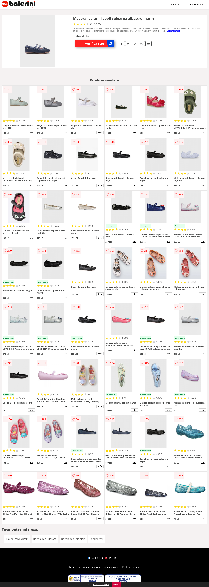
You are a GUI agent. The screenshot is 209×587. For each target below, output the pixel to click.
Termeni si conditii (79, 567)
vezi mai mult (173, 30)
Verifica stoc (99, 43)
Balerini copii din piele (73, 539)
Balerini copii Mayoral (45, 539)
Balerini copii (196, 4)
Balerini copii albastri (17, 539)
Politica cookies (130, 567)
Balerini (174, 4)
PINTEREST (112, 558)
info (31, 132)
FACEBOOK (95, 558)
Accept (116, 584)
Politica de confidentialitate (105, 567)
